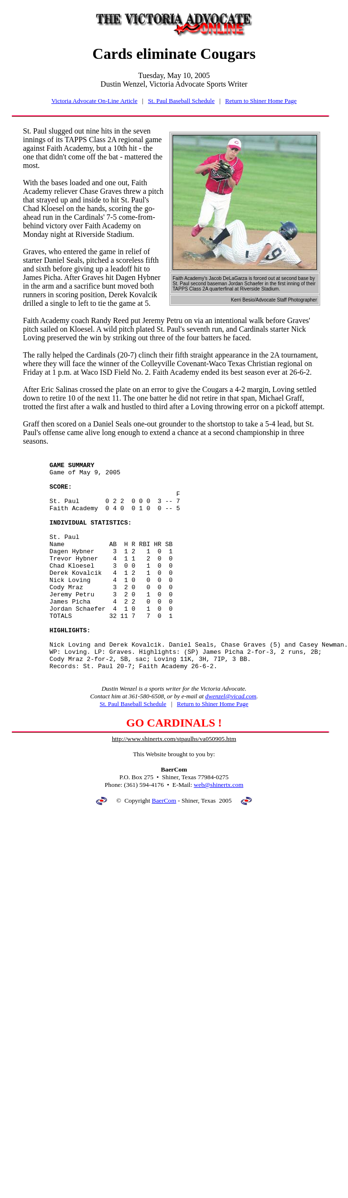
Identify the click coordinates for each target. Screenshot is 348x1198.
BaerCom (164, 843)
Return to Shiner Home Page (260, 100)
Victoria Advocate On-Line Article (94, 100)
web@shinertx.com (218, 827)
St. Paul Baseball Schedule (181, 100)
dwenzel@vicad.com (230, 739)
